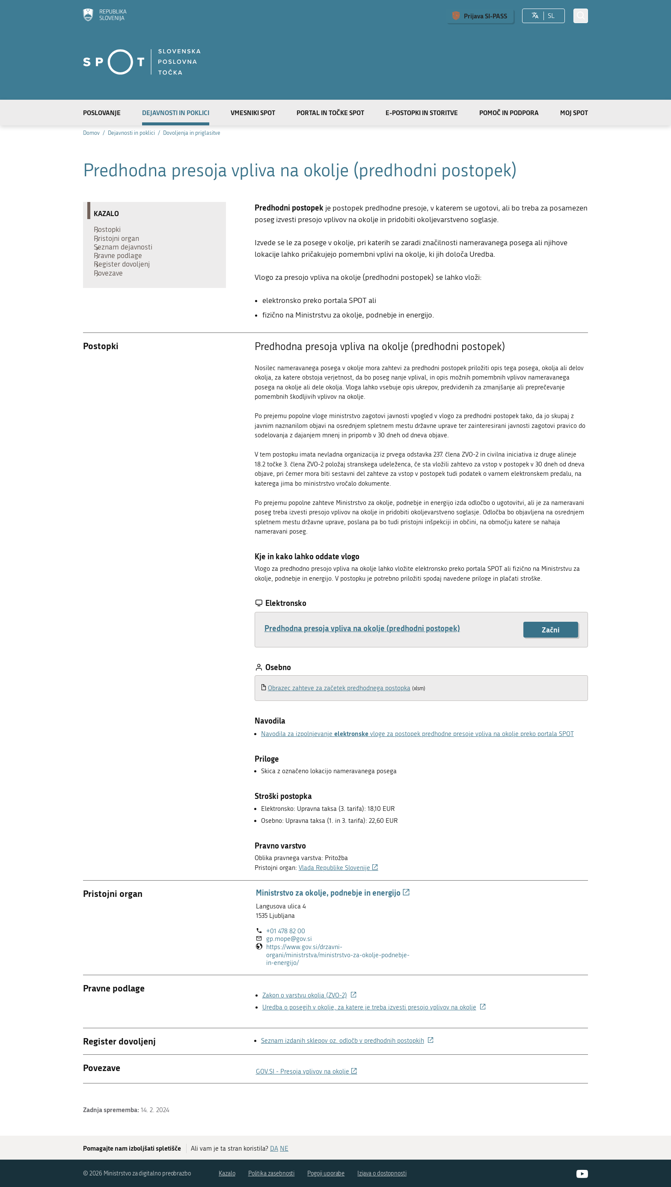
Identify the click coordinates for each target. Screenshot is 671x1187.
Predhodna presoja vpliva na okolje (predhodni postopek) (362, 628)
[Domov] (105, 16)
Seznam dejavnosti (127, 257)
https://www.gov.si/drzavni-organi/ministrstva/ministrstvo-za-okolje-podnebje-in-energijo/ (338, 955)
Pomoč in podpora (509, 112)
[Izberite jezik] (535, 16)
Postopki (111, 231)
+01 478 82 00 (285, 931)
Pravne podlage (122, 270)
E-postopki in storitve (422, 112)
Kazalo (227, 1173)
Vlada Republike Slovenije (338, 868)
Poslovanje (102, 112)
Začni (551, 629)
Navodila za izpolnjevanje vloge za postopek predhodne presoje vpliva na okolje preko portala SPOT (417, 734)
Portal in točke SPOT (330, 112)
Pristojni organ (121, 244)
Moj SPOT (574, 112)
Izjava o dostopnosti (382, 1173)
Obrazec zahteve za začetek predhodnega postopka (339, 688)
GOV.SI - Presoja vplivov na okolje (306, 1071)
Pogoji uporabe (325, 1173)
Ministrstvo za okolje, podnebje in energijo (333, 892)
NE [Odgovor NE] (284, 1148)
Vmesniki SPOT (253, 112)
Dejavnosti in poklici (175, 112)
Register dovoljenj (126, 283)
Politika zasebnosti (271, 1173)
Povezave (112, 295)
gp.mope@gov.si (289, 939)
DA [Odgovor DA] (274, 1148)
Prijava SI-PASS (485, 16)
